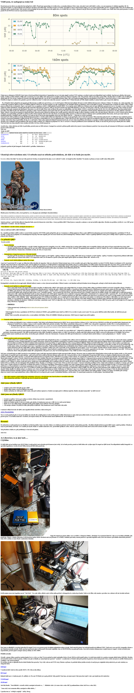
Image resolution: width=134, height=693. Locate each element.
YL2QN (3, 138)
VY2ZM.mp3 (4, 679)
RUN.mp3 (4, 673)
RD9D (2, 139)
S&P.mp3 (3, 667)
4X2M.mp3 (4, 682)
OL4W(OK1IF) (5, 134)
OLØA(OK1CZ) (5, 143)
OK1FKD (3, 141)
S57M (2, 136)
